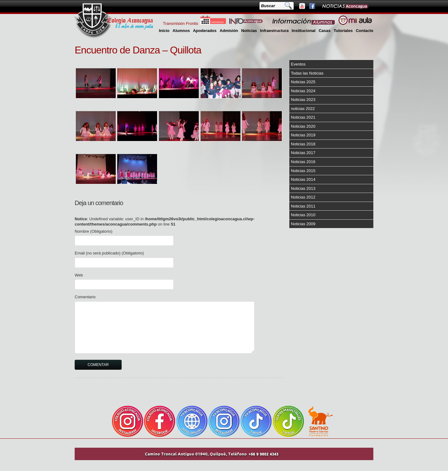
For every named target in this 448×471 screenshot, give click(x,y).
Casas (324, 30)
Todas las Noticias (307, 73)
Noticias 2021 (303, 117)
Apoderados (205, 30)
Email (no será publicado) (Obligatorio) (109, 253)
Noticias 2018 (303, 144)
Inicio (164, 30)
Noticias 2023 (303, 99)
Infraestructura (274, 30)
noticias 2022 (303, 108)
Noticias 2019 (303, 135)
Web (79, 275)
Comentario (85, 297)
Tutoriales (343, 30)
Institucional (304, 30)
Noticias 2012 (303, 197)
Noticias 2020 (303, 126)
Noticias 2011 (303, 206)
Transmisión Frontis (180, 23)
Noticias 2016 (303, 161)
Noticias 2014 (303, 179)
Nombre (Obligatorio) (93, 231)
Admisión (229, 30)
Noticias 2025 (303, 82)
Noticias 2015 (303, 170)
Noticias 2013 (303, 188)
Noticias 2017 (303, 152)
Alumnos (181, 30)
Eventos (298, 64)
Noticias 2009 (303, 224)
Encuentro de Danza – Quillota (138, 50)
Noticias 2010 (303, 215)
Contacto (364, 30)
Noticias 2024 (303, 91)
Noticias (249, 30)
